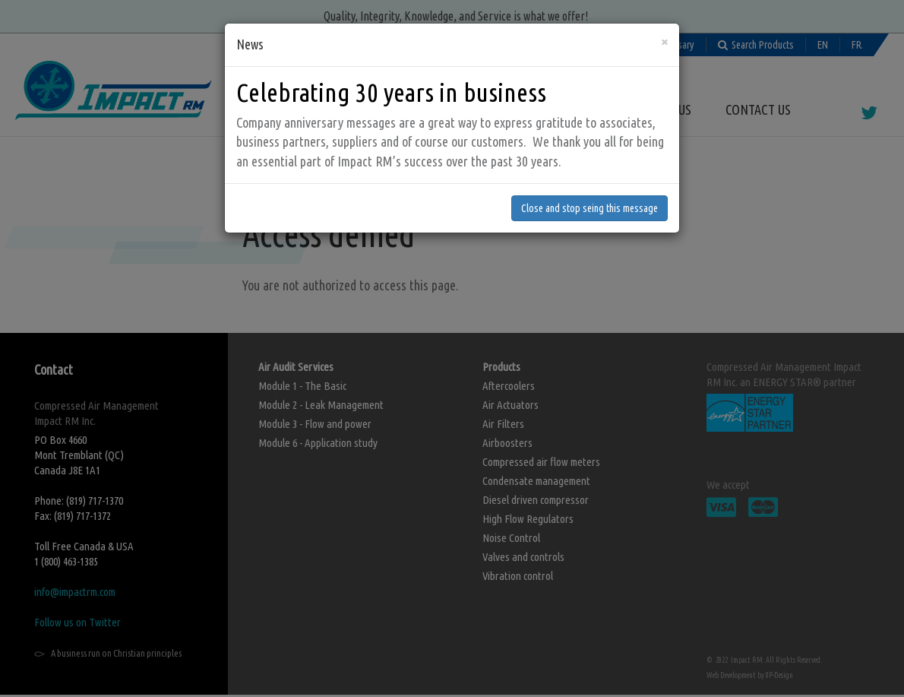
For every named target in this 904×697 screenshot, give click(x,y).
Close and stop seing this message (589, 165)
